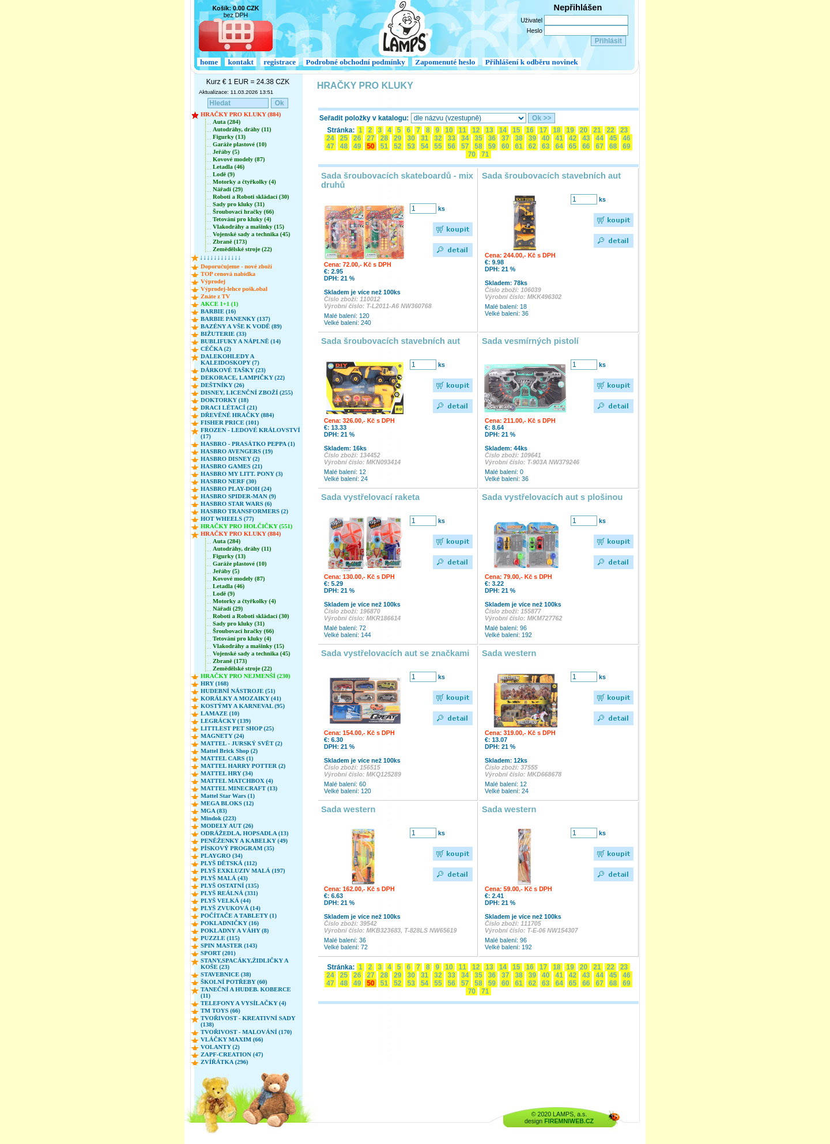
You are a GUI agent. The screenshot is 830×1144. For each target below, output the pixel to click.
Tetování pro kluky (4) (242, 219)
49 (357, 146)
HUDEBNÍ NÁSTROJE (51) (238, 691)
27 (370, 138)
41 (559, 138)
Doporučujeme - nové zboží (236, 266)
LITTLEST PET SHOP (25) (237, 728)
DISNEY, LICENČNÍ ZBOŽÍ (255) (247, 392)
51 (384, 146)
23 (624, 130)
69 (626, 146)
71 (485, 154)
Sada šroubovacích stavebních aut (551, 175)
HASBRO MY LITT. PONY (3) (242, 474)
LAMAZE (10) (220, 713)
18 (557, 130)
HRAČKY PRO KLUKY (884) (241, 114)
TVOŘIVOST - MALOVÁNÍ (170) (246, 1032)
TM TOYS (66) (220, 1010)
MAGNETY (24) (222, 736)
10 (449, 130)
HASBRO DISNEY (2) (230, 459)
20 (584, 130)
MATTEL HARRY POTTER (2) (243, 766)
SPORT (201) (218, 953)
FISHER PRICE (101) (230, 422)
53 (411, 146)
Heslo (534, 30)
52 (397, 146)
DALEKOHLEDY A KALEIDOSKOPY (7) (230, 359)
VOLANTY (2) (220, 1047)
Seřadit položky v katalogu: (364, 118)
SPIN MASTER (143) (229, 945)
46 (626, 138)
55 (438, 146)
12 (476, 130)
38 (519, 138)
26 (357, 138)
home (209, 62)
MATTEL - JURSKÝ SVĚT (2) (241, 743)
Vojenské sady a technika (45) (251, 234)
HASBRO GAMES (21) (231, 466)
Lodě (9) (224, 174)
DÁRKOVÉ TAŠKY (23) (233, 370)
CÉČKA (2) (216, 349)
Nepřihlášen (578, 7)
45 (613, 138)
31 (425, 138)
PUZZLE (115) (220, 938)
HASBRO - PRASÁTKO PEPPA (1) (248, 444)
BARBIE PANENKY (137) (235, 319)
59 (491, 146)
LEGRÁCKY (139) (226, 721)
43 (586, 138)
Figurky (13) (229, 137)
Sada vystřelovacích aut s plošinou (552, 497)
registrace (279, 62)
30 (411, 138)
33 (451, 138)
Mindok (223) (218, 818)
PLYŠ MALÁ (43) (224, 878)
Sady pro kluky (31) (239, 204)
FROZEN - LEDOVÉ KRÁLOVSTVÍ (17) (250, 433)
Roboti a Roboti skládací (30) (251, 197)
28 (384, 138)
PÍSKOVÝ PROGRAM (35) (237, 848)
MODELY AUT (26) (227, 826)
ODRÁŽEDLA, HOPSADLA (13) (244, 833)
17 (543, 130)
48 (343, 146)
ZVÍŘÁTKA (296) (224, 1062)
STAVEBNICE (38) (226, 974)
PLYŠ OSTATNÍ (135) (230, 885)
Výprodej (213, 281)
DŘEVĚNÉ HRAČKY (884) (237, 415)
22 (610, 130)
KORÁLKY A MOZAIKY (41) (241, 698)
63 (546, 146)
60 (505, 146)
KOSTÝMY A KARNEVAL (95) (243, 706)
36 (491, 138)
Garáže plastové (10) (240, 144)
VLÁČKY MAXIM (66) (232, 1039)
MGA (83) (214, 811)
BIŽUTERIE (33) (224, 334)
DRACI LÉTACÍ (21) (229, 407)
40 (546, 138)
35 (478, 138)
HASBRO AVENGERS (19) (237, 451)
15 (516, 130)
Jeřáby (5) (226, 152)
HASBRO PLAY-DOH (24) (236, 489)
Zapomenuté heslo (445, 62)
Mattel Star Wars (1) (228, 796)
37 (505, 138)
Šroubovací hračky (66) (243, 212)
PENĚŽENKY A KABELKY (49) (244, 841)
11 (462, 130)
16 (529, 130)
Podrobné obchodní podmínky (355, 62)
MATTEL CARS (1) (227, 758)
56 (451, 146)
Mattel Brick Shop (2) (229, 751)
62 (532, 146)
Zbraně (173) (230, 241)
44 (599, 138)
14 (502, 130)
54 (425, 146)
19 (570, 130)
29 (397, 138)
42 (573, 138)
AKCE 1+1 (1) (219, 304)
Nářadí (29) (228, 189)
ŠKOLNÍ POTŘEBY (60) (234, 982)
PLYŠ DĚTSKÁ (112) (229, 863)
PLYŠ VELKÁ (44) (226, 900)
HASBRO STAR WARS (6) (236, 504)
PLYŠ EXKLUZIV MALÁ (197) (243, 871)
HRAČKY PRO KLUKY (365, 85)
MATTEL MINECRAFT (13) (239, 788)
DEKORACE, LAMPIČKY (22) (243, 377)
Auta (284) (226, 122)
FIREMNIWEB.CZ (569, 1121)
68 (613, 146)
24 (330, 138)
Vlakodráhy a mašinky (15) (248, 227)
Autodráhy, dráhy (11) (242, 129)
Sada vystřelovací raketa (370, 497)
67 (599, 146)
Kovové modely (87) (239, 159)
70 (471, 154)
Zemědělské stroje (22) (242, 249)
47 (330, 146)
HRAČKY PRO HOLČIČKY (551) (246, 526)
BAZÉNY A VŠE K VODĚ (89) (241, 326)
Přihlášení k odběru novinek (531, 62)
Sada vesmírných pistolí (530, 341)
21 (597, 130)
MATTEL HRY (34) (227, 773)
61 (519, 146)
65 (573, 146)
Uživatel (531, 20)
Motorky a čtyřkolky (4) (244, 182)
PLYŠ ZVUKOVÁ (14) (231, 908)
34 (465, 138)
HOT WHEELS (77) (227, 519)
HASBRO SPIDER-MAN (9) (238, 496)
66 (586, 146)
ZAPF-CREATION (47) (232, 1054)
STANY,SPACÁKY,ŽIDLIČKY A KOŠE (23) (244, 963)
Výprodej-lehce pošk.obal (234, 289)
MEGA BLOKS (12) (227, 803)
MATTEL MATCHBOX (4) (237, 781)
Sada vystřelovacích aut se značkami (395, 653)
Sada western (509, 653)
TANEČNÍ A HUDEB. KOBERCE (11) (246, 992)
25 (343, 138)
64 (559, 146)
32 (438, 138)
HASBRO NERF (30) (228, 481)
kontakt (240, 62)
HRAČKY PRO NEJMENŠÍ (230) (245, 676)
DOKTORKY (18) (224, 400)
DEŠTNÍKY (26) (222, 385)
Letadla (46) (228, 167)
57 (465, 146)
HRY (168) (215, 683)
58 (478, 146)
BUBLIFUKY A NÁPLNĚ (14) (241, 341)
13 (489, 130)
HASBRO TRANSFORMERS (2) (244, 511)
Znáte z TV (215, 296)
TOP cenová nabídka (228, 274)
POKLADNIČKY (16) (230, 923)
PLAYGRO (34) (222, 856)
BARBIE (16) (218, 311)
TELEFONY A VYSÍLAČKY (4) (243, 1003)
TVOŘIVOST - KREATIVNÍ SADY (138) (248, 1021)
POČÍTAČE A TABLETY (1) (239, 915)
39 (532, 138)
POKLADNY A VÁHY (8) (235, 930)
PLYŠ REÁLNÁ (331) (229, 893)
